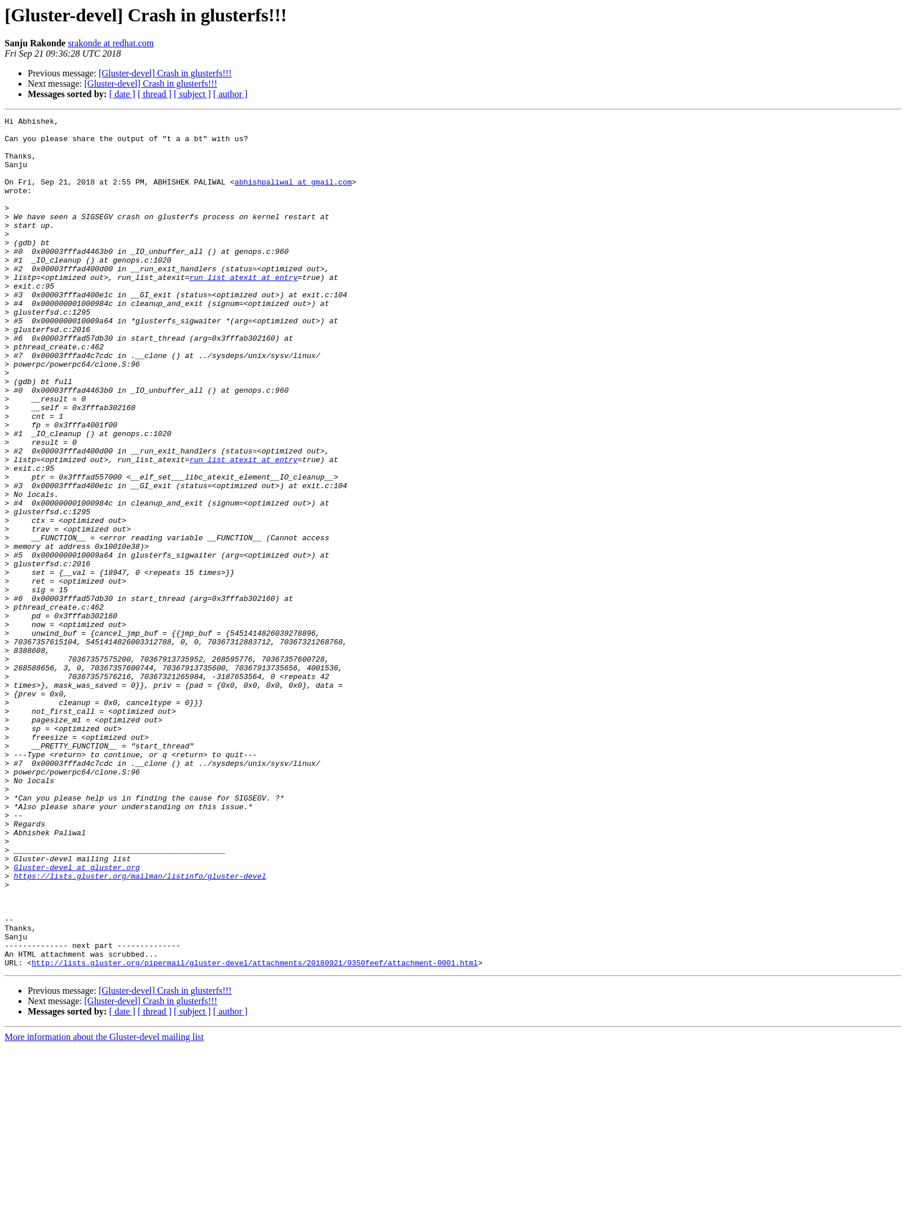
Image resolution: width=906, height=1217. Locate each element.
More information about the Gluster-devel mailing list (104, 1207)
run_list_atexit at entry (244, 310)
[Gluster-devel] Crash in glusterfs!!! (165, 73)
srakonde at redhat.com (111, 43)
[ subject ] (192, 94)
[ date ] (122, 94)
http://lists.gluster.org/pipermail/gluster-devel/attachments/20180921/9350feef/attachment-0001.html (255, 1132)
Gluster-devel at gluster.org (77, 1018)
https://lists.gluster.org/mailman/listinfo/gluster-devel (140, 1028)
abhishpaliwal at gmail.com (293, 195)
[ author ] (230, 94)
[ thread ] (155, 94)
